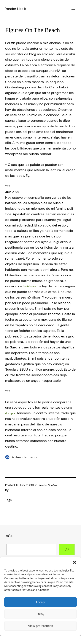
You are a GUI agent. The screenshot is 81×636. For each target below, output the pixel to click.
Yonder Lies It (15, 8)
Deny (40, 614)
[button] (74, 562)
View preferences (40, 626)
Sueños (52, 485)
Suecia (42, 485)
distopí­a (10, 413)
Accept (41, 602)
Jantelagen (29, 286)
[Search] (67, 549)
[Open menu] (73, 8)
